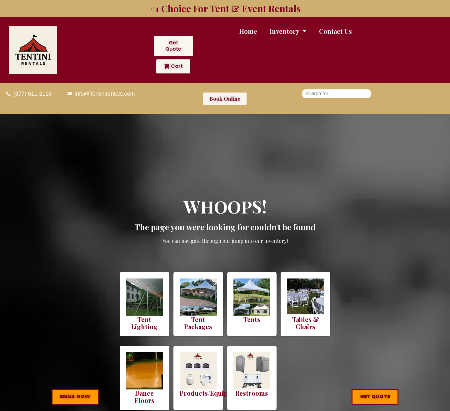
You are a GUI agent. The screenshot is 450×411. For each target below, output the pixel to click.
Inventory (288, 31)
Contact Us (335, 31)
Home (248, 31)
